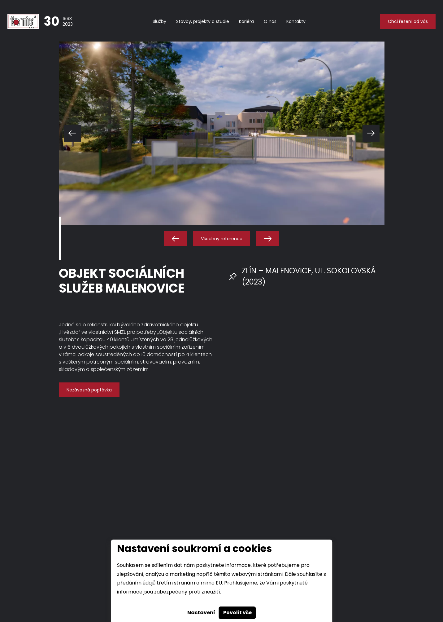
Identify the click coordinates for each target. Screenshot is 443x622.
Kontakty (296, 21)
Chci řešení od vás (408, 21)
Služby (159, 21)
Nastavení (201, 612)
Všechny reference (221, 239)
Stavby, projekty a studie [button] (202, 21)
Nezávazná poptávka (89, 390)
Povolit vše (237, 612)
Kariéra (246, 21)
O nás (270, 21)
